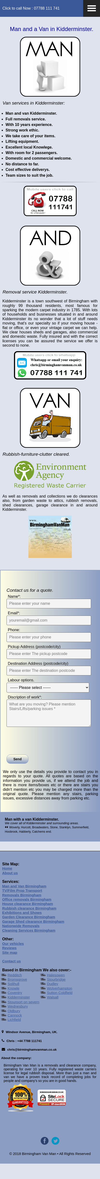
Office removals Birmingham (26, 915)
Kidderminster (18, 1013)
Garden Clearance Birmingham (28, 933)
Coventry (14, 1008)
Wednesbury (17, 1022)
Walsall (53, 1013)
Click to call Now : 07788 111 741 (31, 8)
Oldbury (13, 1026)
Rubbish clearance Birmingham (29, 924)
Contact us (11, 977)
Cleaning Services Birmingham (28, 946)
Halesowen (56, 991)
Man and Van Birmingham (24, 902)
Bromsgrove (17, 995)
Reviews (9, 964)
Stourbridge (56, 995)
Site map (9, 968)
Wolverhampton (59, 1004)
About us (10, 888)
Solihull (13, 1000)
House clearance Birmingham (27, 919)
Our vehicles (13, 959)
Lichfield (14, 1035)
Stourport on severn (23, 1018)
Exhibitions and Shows (22, 928)
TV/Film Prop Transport (22, 906)
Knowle (13, 1004)
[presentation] (43, 756)
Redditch (14, 991)
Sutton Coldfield (60, 1008)
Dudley (52, 1000)
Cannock (14, 1031)
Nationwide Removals (21, 942)
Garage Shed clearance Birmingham (33, 937)
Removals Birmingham (21, 911)
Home (7, 884)
